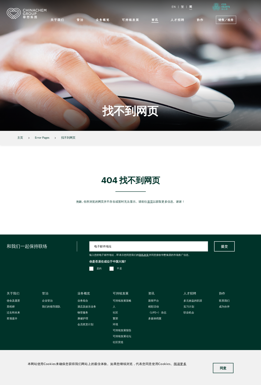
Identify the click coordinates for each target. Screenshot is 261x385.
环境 (115, 324)
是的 (99, 268)
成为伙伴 (224, 306)
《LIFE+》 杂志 (157, 312)
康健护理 (82, 318)
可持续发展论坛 (122, 336)
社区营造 (118, 342)
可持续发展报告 (122, 330)
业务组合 (82, 301)
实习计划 (189, 306)
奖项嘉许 (12, 318)
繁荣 (115, 318)
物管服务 (82, 312)
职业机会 (189, 312)
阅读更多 (180, 364)
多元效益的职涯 (193, 301)
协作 (200, 19)
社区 (115, 312)
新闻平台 (153, 301)
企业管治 (47, 301)
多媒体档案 (154, 318)
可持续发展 (130, 19)
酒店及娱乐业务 (86, 306)
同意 (223, 368)
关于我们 (57, 19)
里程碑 (11, 306)
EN (174, 6)
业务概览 (103, 19)
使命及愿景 (13, 301)
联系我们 (224, 301)
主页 (20, 137)
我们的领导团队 (51, 306)
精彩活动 (153, 306)
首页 (150, 201)
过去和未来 (13, 312)
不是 (119, 268)
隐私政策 (144, 255)
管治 (80, 19)
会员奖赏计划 (85, 324)
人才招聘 (178, 19)
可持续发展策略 (122, 301)
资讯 (155, 19)
